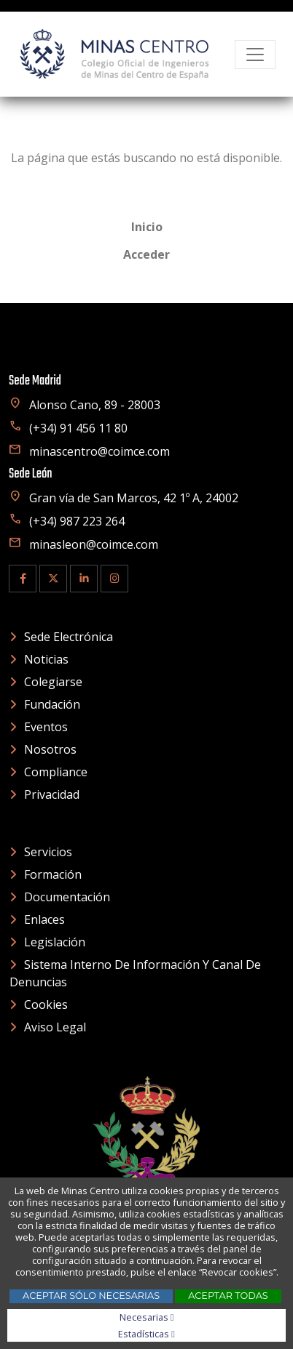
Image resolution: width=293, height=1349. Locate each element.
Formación (53, 874)
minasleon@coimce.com (83, 544)
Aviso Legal (55, 1027)
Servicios (48, 852)
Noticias (46, 659)
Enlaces (44, 919)
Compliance (55, 772)
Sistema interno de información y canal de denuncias (135, 973)
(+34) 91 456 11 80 (68, 428)
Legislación (54, 942)
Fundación (52, 704)
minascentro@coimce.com (89, 451)
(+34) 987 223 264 (67, 521)
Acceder (146, 254)
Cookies (46, 1004)
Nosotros (50, 749)
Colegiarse (53, 682)
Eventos (46, 727)
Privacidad (51, 794)
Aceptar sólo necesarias (91, 1295)
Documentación (67, 897)
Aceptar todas (228, 1295)
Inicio (147, 227)
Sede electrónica (68, 637)
